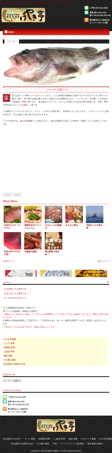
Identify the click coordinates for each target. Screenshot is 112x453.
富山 (13, 95)
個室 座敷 (8, 356)
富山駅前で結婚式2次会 (14, 364)
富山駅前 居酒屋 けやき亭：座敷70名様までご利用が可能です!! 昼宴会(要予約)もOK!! (37, 3)
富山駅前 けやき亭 (12, 439)
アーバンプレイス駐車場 (72, 444)
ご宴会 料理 (9, 351)
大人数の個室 (10, 360)
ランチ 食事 (9, 343)
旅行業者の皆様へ (96, 444)
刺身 (24, 102)
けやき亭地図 (10, 339)
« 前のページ (9, 261)
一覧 (107, 282)
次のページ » (103, 261)
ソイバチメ (52, 89)
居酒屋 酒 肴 (9, 347)
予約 (55, 444)
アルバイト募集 (89, 439)
